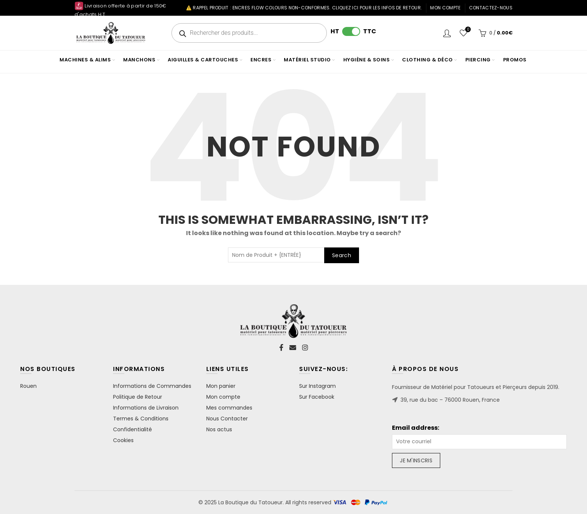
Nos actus (219, 429)
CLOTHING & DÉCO (427, 59)
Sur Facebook (316, 397)
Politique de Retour (137, 397)
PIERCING (478, 59)
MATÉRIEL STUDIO (307, 59)
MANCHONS (139, 59)
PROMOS (515, 59)
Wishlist (467, 29)
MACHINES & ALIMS (85, 59)
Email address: (415, 428)
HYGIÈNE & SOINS (366, 59)
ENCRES (260, 59)
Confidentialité (132, 429)
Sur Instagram (317, 386)
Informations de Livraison (146, 407)
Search (341, 255)
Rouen (28, 386)
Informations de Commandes (152, 386)
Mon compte (445, 7)
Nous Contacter (227, 418)
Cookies (123, 440)
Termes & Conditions (140, 418)
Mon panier (220, 386)
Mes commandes (229, 407)
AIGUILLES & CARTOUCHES (203, 59)
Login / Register (447, 33)
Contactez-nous (491, 7)
